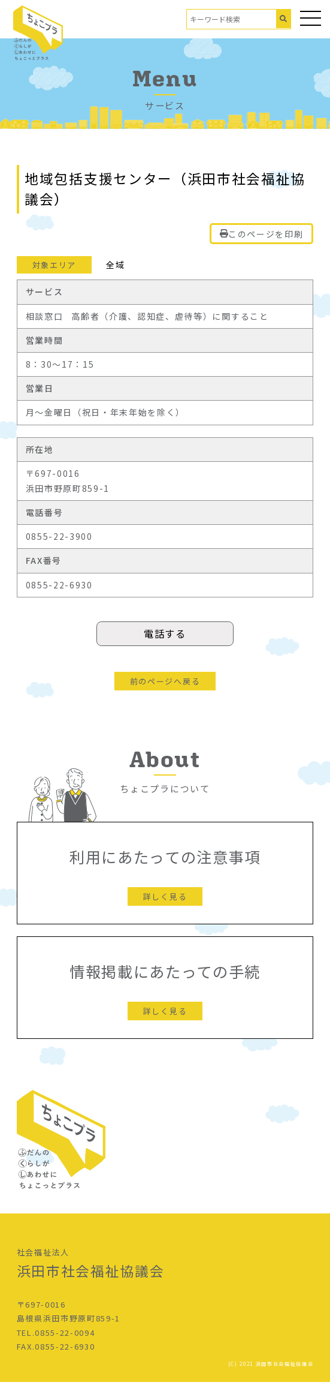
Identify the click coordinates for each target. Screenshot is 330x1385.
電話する (165, 635)
